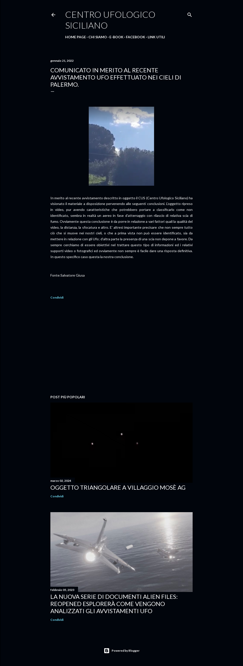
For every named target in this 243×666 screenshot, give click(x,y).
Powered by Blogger (122, 651)
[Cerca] (190, 14)
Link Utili (156, 37)
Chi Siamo (97, 37)
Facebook (135, 37)
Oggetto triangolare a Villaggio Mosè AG (117, 487)
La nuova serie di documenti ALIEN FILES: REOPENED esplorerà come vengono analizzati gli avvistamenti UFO (114, 603)
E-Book (116, 37)
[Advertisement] (121, 348)
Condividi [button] (56, 297)
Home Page (75, 37)
